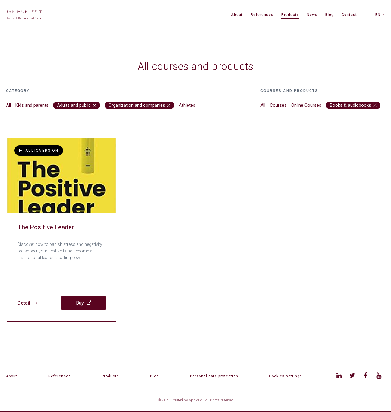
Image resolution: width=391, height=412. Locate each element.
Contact (349, 15)
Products (290, 15)
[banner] (24, 15)
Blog (329, 15)
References (262, 15)
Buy (83, 303)
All (8, 105)
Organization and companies (140, 105)
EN (377, 15)
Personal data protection (214, 376)
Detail (27, 303)
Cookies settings (285, 376)
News (312, 15)
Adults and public (76, 105)
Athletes (187, 105)
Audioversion (38, 150)
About (237, 15)
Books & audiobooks (353, 105)
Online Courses (306, 105)
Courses (278, 105)
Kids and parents (32, 105)
